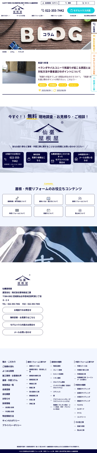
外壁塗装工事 (81, 374)
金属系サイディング (83, 393)
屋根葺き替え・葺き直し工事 (37, 370)
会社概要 (6, 394)
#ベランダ (62, 85)
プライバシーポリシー (11, 425)
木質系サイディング (83, 397)
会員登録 (6, 389)
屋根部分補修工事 (35, 376)
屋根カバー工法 (34, 366)
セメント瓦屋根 (58, 374)
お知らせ (6, 398)
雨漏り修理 (43, 62)
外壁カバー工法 (82, 366)
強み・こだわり (9, 361)
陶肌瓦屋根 (56, 366)
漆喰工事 (32, 404)
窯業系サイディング (83, 389)
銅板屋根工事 (33, 396)
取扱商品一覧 (8, 384)
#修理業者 (52, 85)
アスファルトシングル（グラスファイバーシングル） (61, 400)
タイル (79, 413)
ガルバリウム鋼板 (59, 382)
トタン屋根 (56, 378)
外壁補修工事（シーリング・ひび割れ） (85, 378)
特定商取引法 (8, 415)
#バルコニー (74, 85)
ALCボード (80, 409)
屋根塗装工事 (33, 380)
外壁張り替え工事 (83, 370)
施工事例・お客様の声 (11, 375)
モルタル (80, 405)
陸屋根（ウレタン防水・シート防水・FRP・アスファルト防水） (61, 407)
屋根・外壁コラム (10, 380)
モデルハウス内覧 (82, 10)
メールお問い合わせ (22, 332)
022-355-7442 (54, 10)
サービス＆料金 (21, 16)
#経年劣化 (42, 85)
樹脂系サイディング (83, 401)
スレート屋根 (57, 370)
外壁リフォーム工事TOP (84, 362)
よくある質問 (8, 370)
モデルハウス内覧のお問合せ (22, 324)
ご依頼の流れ (8, 366)
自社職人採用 (9, 407)
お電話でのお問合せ (22, 310)
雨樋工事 (32, 388)
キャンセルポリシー (11, 420)
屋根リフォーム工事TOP (37, 362)
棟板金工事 (32, 384)
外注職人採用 (9, 411)
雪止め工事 (80, 430)
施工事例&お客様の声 (90, 16)
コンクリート (81, 417)
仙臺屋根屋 (75, 451)
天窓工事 (32, 400)
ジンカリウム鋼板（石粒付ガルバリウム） (61, 386)
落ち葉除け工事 (34, 392)
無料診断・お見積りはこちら (22, 317)
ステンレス (56, 392)
